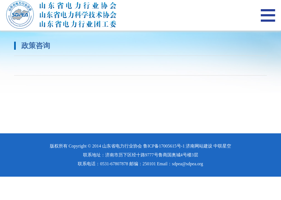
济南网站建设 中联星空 (208, 146)
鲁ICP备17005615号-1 (164, 146)
